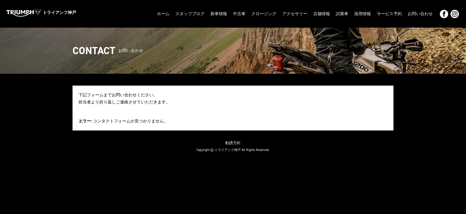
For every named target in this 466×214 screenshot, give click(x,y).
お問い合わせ (420, 14)
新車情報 (218, 14)
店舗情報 (321, 14)
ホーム (163, 14)
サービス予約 (389, 14)
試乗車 (342, 14)
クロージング (263, 14)
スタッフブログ (189, 14)
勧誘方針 (233, 142)
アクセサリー (294, 14)
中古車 (239, 14)
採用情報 (362, 14)
